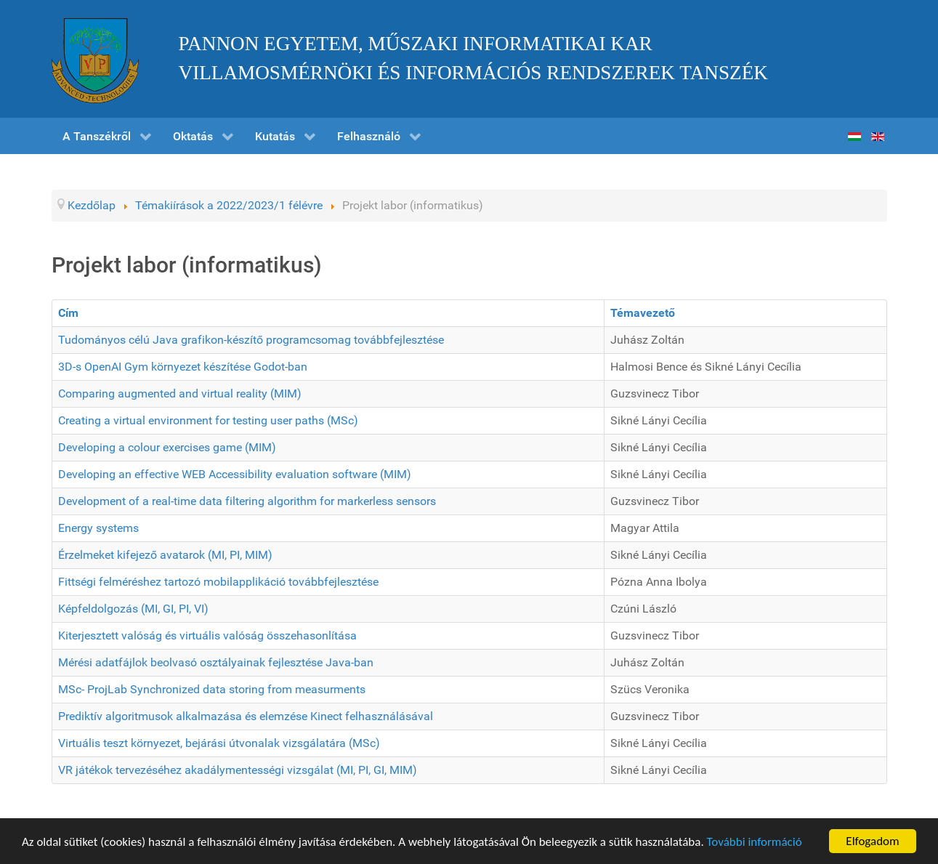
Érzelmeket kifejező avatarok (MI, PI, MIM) (165, 555)
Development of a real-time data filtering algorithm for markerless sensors (247, 501)
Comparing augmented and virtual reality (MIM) (180, 393)
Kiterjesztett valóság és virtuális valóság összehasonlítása (207, 635)
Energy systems (98, 528)
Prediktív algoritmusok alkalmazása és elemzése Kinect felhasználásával (245, 716)
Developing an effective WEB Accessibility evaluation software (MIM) (234, 474)
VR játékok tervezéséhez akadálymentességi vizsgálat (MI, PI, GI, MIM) (237, 770)
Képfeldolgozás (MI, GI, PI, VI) (133, 608)
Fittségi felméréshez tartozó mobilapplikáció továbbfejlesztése (218, 582)
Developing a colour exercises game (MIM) (167, 447)
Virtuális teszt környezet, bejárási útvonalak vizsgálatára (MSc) (219, 743)
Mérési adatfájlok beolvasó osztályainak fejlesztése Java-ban (215, 662)
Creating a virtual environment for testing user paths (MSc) (208, 420)
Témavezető (642, 313)
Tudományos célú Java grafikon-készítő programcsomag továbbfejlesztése (251, 340)
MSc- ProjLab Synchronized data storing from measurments (211, 689)
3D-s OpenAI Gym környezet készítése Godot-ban (182, 367)
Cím (68, 313)
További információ (754, 841)
